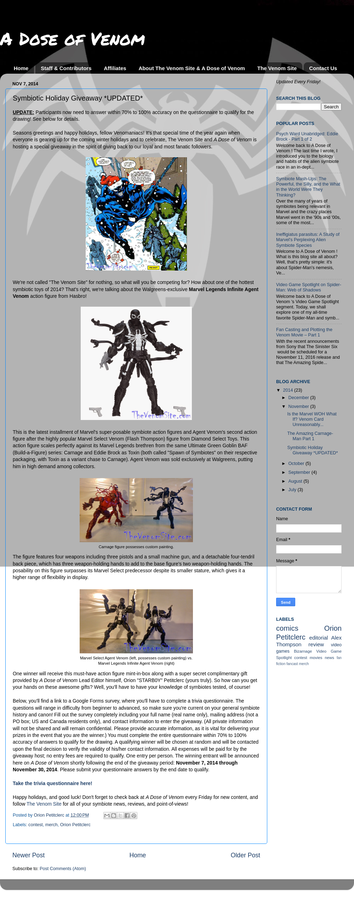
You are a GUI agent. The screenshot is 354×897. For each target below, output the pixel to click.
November (299, 406)
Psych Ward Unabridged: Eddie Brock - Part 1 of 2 (307, 136)
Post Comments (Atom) (63, 868)
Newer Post (28, 855)
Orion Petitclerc (75, 824)
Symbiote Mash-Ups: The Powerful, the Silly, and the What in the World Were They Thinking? (308, 186)
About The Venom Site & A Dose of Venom (191, 68)
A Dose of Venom (72, 38)
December (299, 397)
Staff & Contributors (66, 68)
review (316, 644)
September (300, 472)
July (293, 489)
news (329, 657)
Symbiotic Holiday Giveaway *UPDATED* (312, 450)
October (297, 463)
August (296, 481)
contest (35, 824)
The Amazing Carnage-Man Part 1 (310, 436)
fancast (292, 664)
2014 (288, 390)
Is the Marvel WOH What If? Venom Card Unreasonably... (311, 419)
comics (287, 628)
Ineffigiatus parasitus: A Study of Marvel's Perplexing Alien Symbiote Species (307, 240)
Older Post (245, 855)
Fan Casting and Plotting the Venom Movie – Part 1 (304, 332)
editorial (318, 638)
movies (316, 657)
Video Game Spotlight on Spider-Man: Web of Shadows (308, 287)
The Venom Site (277, 68)
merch (51, 824)
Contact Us (323, 68)
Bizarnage (303, 651)
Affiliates (115, 68)
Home (21, 68)
